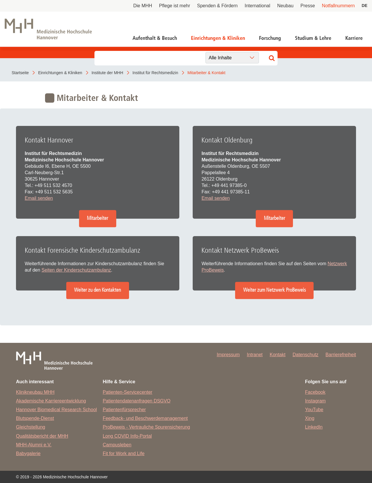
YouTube (314, 409)
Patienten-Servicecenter (127, 392)
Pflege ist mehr (174, 5)
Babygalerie (28, 453)
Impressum (228, 354)
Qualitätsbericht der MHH (42, 436)
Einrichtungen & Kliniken (218, 38)
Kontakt (277, 354)
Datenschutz (306, 354)
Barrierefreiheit (341, 354)
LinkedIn (314, 427)
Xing (309, 418)
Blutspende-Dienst (35, 418)
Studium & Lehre (313, 38)
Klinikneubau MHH (35, 392)
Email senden (39, 198)
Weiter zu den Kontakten (97, 290)
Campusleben (117, 444)
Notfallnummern (338, 5)
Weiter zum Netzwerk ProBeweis (274, 290)
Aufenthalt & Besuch (155, 38)
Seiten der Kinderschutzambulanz (76, 270)
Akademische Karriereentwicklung (51, 400)
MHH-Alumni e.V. (33, 444)
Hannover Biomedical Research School (56, 409)
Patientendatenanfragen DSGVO (136, 400)
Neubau (285, 5)
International (257, 5)
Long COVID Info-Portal (127, 436)
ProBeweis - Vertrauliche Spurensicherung (146, 427)
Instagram (315, 400)
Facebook (315, 392)
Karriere (354, 38)
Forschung (270, 38)
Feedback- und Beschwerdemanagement (145, 418)
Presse (308, 5)
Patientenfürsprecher (124, 409)
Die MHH (142, 5)
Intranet (254, 354)
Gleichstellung (30, 427)
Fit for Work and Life (123, 453)
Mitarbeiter (97, 218)
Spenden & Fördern (217, 5)
